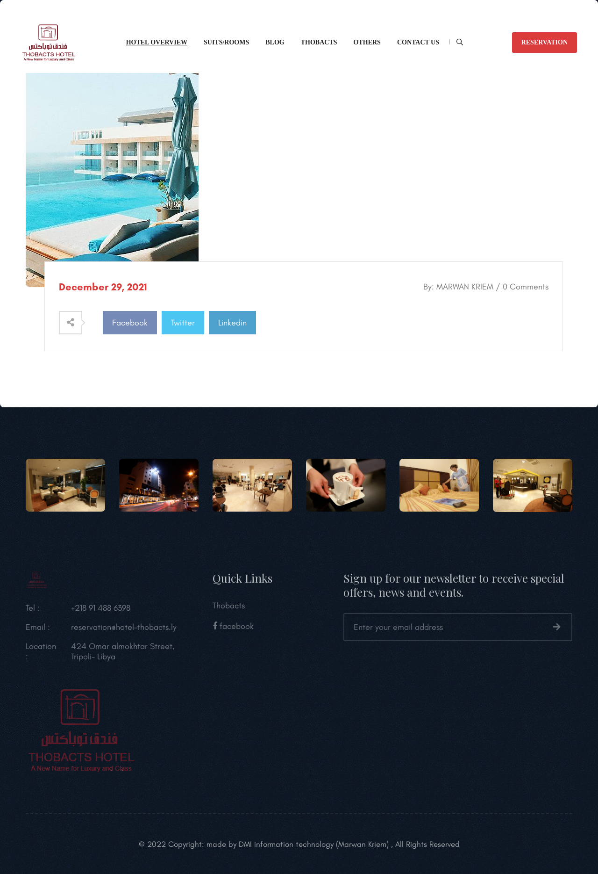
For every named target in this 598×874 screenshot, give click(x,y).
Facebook (130, 323)
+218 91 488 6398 (100, 610)
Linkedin (232, 323)
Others (367, 42)
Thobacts (319, 42)
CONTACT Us (418, 42)
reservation (544, 42)
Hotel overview (156, 42)
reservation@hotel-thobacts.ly (124, 629)
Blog (274, 42)
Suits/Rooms (226, 42)
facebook (233, 628)
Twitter (183, 323)
